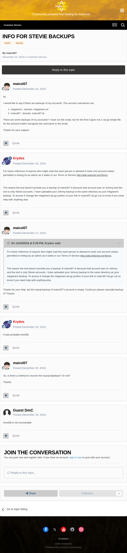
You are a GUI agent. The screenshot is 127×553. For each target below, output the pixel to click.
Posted (29, 88)
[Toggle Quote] (8, 243)
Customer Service (37, 57)
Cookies (63, 538)
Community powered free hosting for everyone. (61, 14)
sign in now (76, 457)
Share (31, 493)
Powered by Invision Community (63, 547)
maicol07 (11, 53)
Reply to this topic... (21, 472)
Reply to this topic (63, 69)
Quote (16, 143)
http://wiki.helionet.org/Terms (92, 175)
